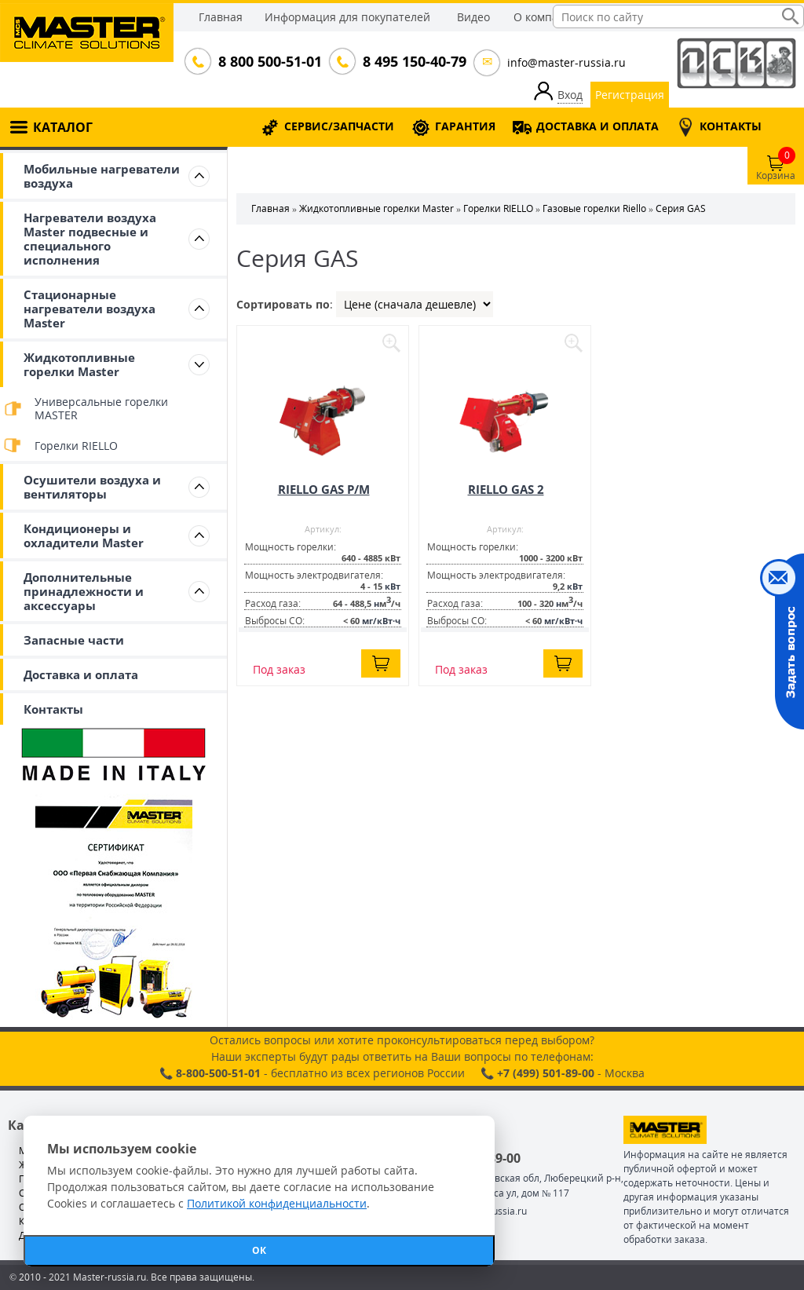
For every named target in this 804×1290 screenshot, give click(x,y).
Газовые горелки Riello (594, 208)
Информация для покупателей (347, 16)
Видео (473, 16)
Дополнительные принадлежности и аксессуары (84, 591)
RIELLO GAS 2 (506, 489)
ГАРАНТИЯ (465, 126)
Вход (570, 94)
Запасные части (74, 640)
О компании (546, 16)
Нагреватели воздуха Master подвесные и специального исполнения (90, 239)
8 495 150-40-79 (413, 61)
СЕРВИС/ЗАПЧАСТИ (339, 126)
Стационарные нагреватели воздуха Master (89, 309)
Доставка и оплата (81, 674)
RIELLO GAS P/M (324, 489)
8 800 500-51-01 (268, 61)
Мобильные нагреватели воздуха (102, 176)
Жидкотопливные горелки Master (79, 364)
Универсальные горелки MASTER (101, 408)
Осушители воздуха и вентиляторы (92, 487)
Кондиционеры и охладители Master (84, 535)
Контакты (53, 709)
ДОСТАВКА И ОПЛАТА (597, 126)
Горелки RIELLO (76, 445)
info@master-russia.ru (566, 62)
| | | (414, 304)
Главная (221, 16)
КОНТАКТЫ (731, 126)
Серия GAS (681, 208)
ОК (259, 1250)
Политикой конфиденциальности (277, 1203)
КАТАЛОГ (63, 127)
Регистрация (629, 94)
